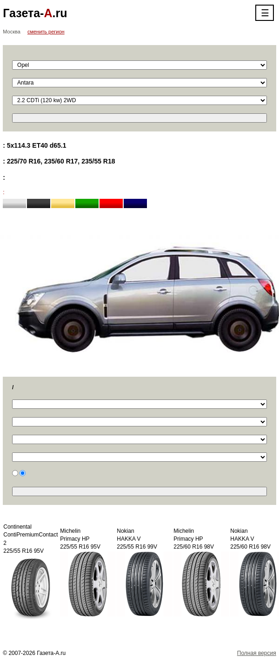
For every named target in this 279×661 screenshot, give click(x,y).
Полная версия (256, 653)
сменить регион (46, 31)
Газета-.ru (35, 13)
